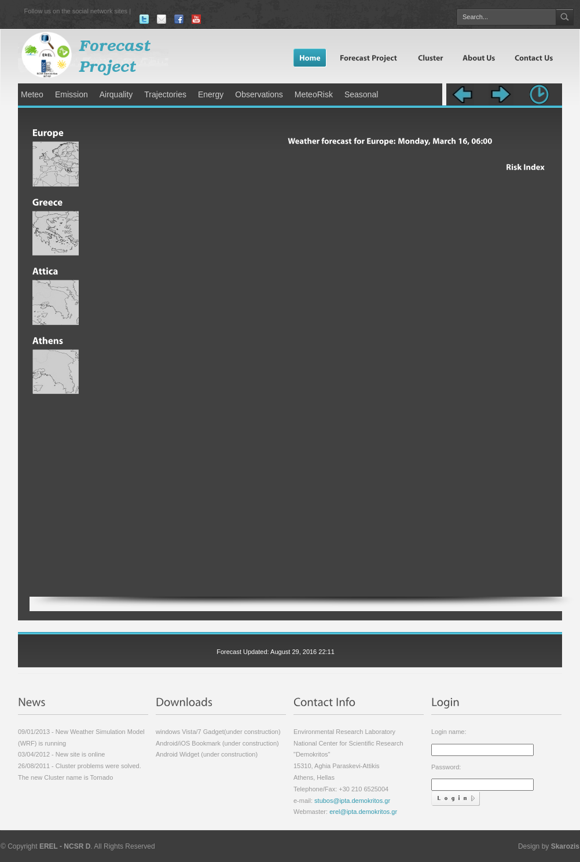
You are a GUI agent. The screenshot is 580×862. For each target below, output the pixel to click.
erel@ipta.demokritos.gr (363, 811)
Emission (71, 94)
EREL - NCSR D (64, 846)
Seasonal (361, 94)
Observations (258, 94)
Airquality (116, 94)
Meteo (32, 94)
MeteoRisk (314, 94)
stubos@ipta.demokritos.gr (351, 800)
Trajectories (165, 94)
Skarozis (565, 846)
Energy (210, 94)
